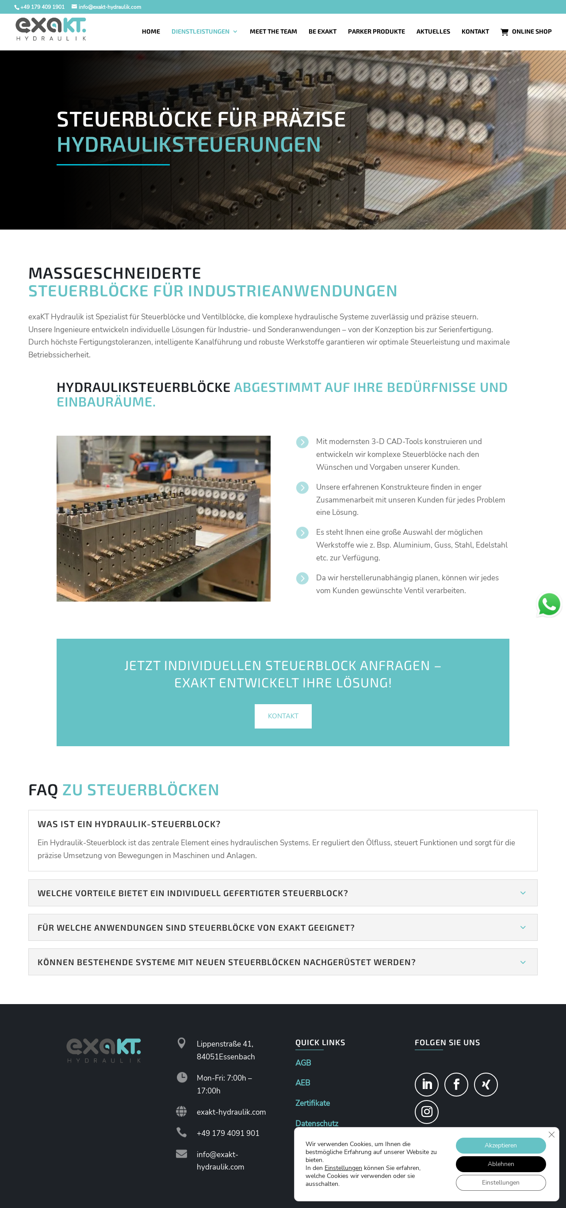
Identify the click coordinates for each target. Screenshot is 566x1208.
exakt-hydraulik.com (231, 1112)
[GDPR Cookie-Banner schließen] (551, 1135)
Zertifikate (312, 1103)
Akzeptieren (501, 1145)
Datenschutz (316, 1124)
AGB (303, 1063)
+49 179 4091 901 (228, 1133)
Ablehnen (501, 1164)
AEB (302, 1083)
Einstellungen (343, 1168)
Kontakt (283, 716)
